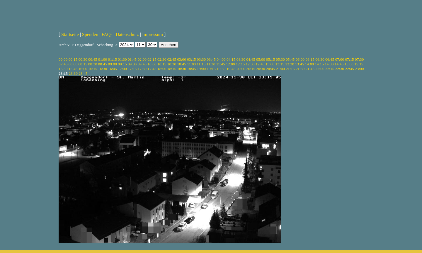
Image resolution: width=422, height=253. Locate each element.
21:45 (310, 69)
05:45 (290, 59)
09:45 (142, 64)
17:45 (151, 69)
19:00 (201, 69)
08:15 (82, 64)
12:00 (230, 64)
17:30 (142, 69)
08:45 (102, 64)
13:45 (299, 64)
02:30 (161, 59)
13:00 (270, 64)
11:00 (191, 64)
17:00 (122, 69)
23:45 (83, 73)
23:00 (359, 69)
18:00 (161, 69)
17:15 (132, 69)
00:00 (63, 59)
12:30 (250, 64)
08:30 (92, 64)
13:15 (279, 64)
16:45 (112, 69)
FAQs (106, 34)
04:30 (240, 59)
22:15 (329, 69)
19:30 (221, 69)
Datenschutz (127, 34)
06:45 (329, 59)
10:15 (161, 64)
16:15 (92, 69)
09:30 (132, 64)
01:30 (122, 59)
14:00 (309, 64)
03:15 (191, 59)
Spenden (90, 34)
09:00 (112, 64)
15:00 (348, 64)
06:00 (300, 59)
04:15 (231, 59)
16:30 (102, 69)
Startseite (70, 34)
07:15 (349, 59)
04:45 (250, 59)
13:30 (289, 64)
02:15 (151, 59)
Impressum (152, 34)
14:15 (319, 64)
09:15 (122, 64)
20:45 (270, 69)
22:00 (319, 69)
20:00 (240, 69)
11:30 (211, 64)
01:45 (132, 59)
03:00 (181, 59)
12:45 (260, 64)
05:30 (280, 59)
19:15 (211, 69)
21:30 (300, 69)
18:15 (171, 69)
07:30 (359, 59)
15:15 (358, 64)
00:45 (92, 59)
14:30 (329, 64)
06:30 (319, 59)
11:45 (220, 64)
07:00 (339, 59)
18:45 (191, 69)
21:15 (290, 69)
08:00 (73, 64)
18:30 (181, 69)
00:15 (73, 59)
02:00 (142, 59)
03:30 (201, 59)
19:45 (231, 69)
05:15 (270, 59)
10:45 (181, 64)
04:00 (221, 59)
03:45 (211, 59)
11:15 (201, 64)
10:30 (171, 64)
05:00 (260, 59)
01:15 (112, 59)
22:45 (349, 69)
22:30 (339, 69)
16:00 (82, 69)
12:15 (240, 64)
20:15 (250, 69)
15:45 (73, 69)
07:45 (63, 64)
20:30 (260, 69)
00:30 (82, 59)
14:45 (339, 64)
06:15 (310, 59)
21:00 (280, 69)
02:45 (171, 59)
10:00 (151, 64)
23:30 (73, 73)
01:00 (102, 59)
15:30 (63, 69)
